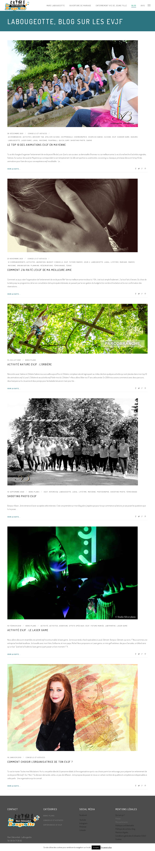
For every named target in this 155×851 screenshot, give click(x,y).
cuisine (107, 137)
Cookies (118, 839)
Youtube (82, 820)
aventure (63, 626)
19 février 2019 (14, 626)
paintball (53, 140)
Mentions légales (121, 832)
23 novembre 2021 (15, 259)
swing (89, 140)
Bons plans (30, 360)
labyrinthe (110, 626)
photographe (103, 492)
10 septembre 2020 (15, 492)
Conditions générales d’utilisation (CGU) (130, 836)
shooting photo (77, 140)
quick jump (64, 140)
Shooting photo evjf (22, 496)
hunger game (123, 137)
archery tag (38, 137)
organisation (23, 266)
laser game (26, 140)
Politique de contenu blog (125, 829)
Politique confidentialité (124, 825)
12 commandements (16, 262)
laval (35, 140)
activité (44, 626)
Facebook (83, 815)
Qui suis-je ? (120, 815)
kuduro (134, 137)
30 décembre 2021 (15, 133)
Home (111, 21)
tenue (69, 266)
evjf (114, 137)
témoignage (59, 266)
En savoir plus (106, 847)
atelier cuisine (52, 137)
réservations (47, 266)
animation (41, 262)
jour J (87, 262)
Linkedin (82, 830)
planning (35, 266)
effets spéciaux (76, 626)
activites (27, 137)
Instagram (83, 823)
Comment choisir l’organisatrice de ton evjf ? (40, 761)
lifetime (115, 262)
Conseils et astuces (37, 133)
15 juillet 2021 (14, 360)
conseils (58, 262)
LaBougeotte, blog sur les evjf (132, 21)
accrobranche (15, 137)
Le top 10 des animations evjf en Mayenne (36, 144)
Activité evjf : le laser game (27, 630)
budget (50, 262)
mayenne (43, 140)
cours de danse (95, 137)
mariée (131, 262)
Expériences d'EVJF (52, 825)
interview (53, 492)
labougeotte (14, 140)
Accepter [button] (96, 847)
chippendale (67, 137)
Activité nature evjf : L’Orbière (29, 364)
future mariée (76, 262)
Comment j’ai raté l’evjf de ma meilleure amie (39, 269)
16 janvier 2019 (14, 757)
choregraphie (80, 137)
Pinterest (82, 826)
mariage (123, 262)
